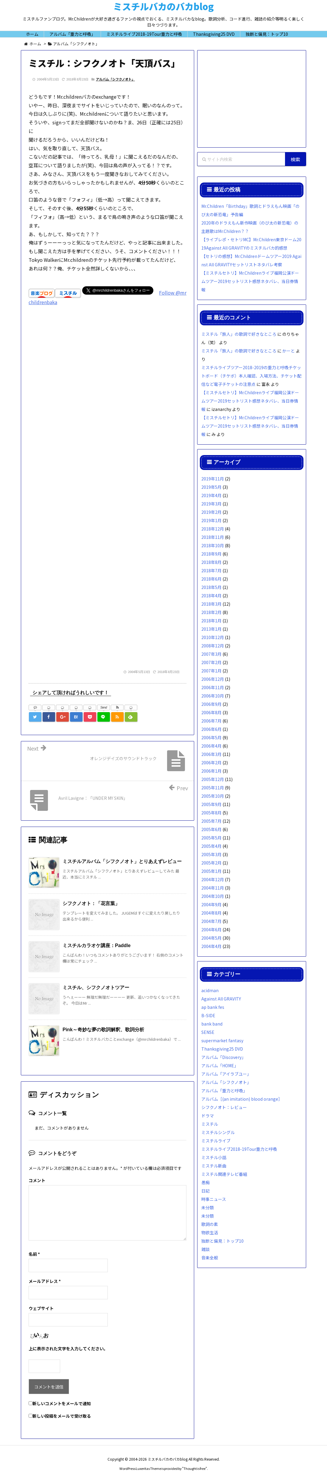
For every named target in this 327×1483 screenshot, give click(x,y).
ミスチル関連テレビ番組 (224, 1174)
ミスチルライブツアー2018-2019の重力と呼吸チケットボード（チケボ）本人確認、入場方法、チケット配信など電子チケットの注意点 (251, 375)
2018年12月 (212, 529)
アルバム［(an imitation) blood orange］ (241, 1099)
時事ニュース (213, 1199)
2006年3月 (211, 754)
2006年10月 (212, 696)
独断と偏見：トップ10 (222, 1241)
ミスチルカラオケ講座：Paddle (96, 945)
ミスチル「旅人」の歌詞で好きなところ (238, 334)
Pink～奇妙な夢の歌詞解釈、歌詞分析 (103, 1029)
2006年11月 (212, 687)
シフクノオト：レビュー (224, 1107)
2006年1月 (211, 771)
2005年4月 (211, 846)
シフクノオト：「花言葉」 (91, 903)
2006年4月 (211, 746)
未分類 (207, 1207)
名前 (34, 1254)
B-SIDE (208, 1015)
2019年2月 (211, 512)
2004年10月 (212, 896)
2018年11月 (212, 537)
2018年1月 (211, 621)
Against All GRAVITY (221, 999)
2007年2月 (211, 662)
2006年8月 (211, 712)
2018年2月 (211, 612)
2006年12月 (212, 679)
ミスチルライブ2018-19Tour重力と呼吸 (239, 1149)
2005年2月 (211, 863)
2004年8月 (211, 913)
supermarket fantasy (222, 1040)
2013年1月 (211, 629)
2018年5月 (211, 587)
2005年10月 (212, 796)
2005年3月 (211, 854)
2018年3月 (211, 604)
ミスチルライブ (216, 1141)
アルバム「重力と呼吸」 (224, 1091)
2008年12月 (212, 646)
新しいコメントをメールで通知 (61, 1403)
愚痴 (205, 1182)
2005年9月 (211, 804)
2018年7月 (211, 570)
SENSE (207, 1032)
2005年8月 (211, 813)
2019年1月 (211, 520)
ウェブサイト (41, 1308)
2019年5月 (211, 487)
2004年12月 (212, 879)
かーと (288, 351)
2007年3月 (211, 654)
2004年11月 (212, 888)
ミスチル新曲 (213, 1166)
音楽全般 (209, 1258)
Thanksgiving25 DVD (222, 1049)
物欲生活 (209, 1232)
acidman (210, 990)
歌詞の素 (209, 1224)
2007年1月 (211, 671)
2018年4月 (211, 596)
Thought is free (194, 1468)
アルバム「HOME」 (219, 1065)
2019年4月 (211, 495)
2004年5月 (211, 938)
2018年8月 (211, 562)
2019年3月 (211, 504)
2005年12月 (212, 779)
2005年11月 (212, 788)
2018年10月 (212, 545)
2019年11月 (212, 479)
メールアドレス (45, 1281)
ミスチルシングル (218, 1132)
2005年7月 (211, 821)
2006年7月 (211, 721)
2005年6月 (211, 829)
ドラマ (207, 1116)
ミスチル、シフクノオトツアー (96, 987)
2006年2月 (211, 763)
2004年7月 (211, 921)
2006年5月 (211, 737)
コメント (37, 1180)
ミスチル (209, 1124)
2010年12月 (212, 637)
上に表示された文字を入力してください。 (68, 1348)
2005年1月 (211, 871)
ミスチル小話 (213, 1157)
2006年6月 (211, 729)
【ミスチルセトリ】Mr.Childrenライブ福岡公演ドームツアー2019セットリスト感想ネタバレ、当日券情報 (250, 281)
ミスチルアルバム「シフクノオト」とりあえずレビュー (122, 861)
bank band (211, 1024)
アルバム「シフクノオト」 (115, 79)
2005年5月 (211, 838)
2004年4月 (211, 946)
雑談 (205, 1249)
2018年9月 (211, 554)
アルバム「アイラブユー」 (226, 1074)
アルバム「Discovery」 (223, 1057)
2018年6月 (211, 579)
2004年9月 (211, 904)
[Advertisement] (107, 390)
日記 (205, 1191)
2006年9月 (211, 704)
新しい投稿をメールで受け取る (61, 1416)
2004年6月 (211, 930)
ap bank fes (212, 1007)
